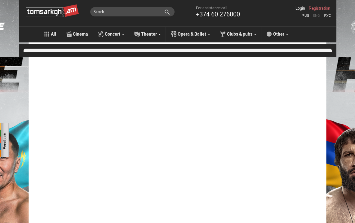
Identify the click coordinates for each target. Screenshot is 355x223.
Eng (316, 16)
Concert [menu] (114, 34)
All (53, 34)
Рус (327, 16)
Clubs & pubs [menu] (241, 34)
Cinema (80, 34)
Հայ (305, 16)
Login (300, 8)
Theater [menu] (151, 34)
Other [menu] (280, 34)
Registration (319, 8)
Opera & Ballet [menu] (194, 34)
